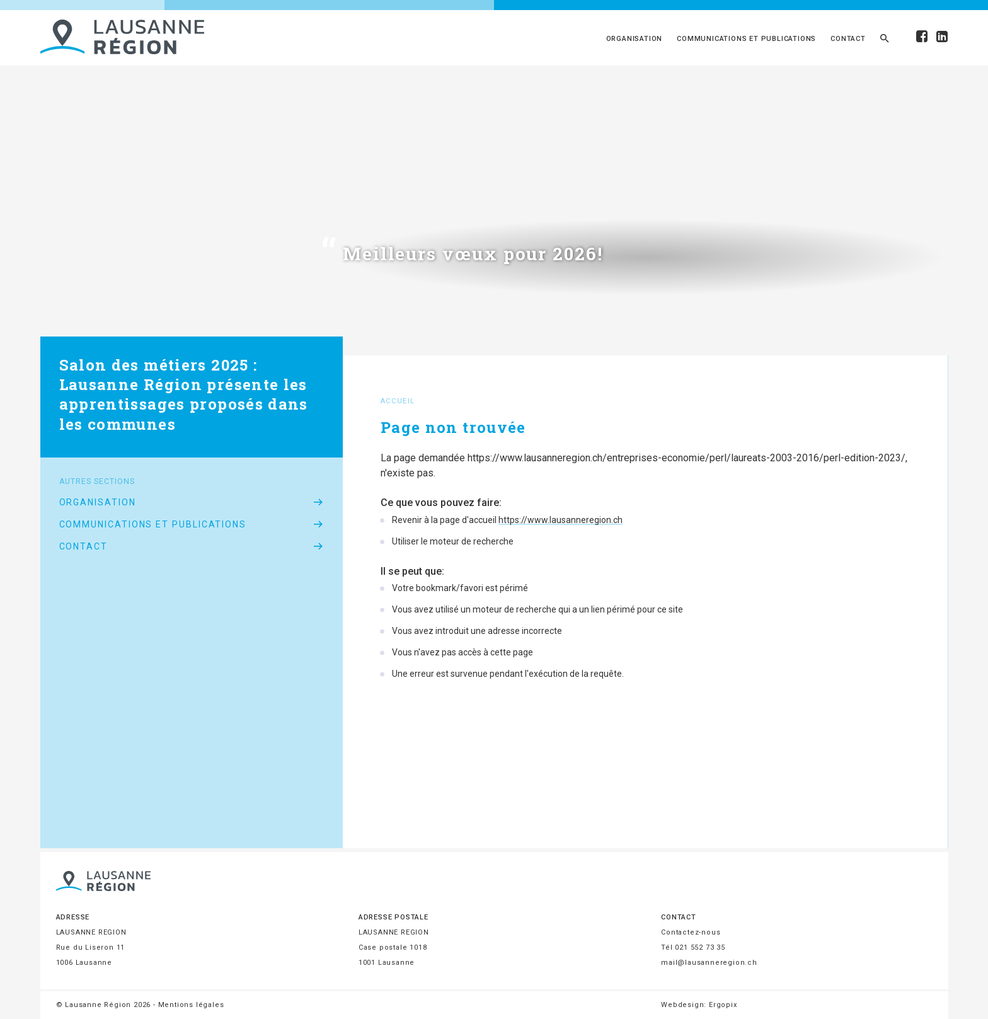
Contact (848, 39)
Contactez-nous (690, 932)
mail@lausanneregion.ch (709, 963)
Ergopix (723, 1005)
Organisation (634, 39)
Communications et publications (746, 39)
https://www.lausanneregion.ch (560, 520)
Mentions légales (191, 1005)
